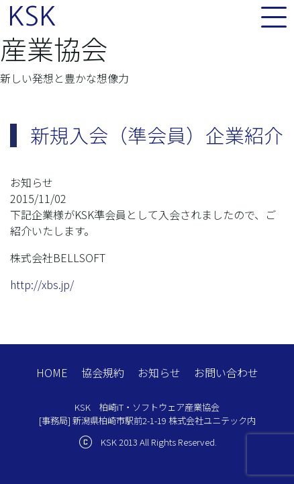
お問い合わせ (226, 372)
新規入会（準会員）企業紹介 (156, 135)
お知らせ (159, 372)
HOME (52, 372)
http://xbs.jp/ (42, 284)
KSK (31, 16)
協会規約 (102, 372)
